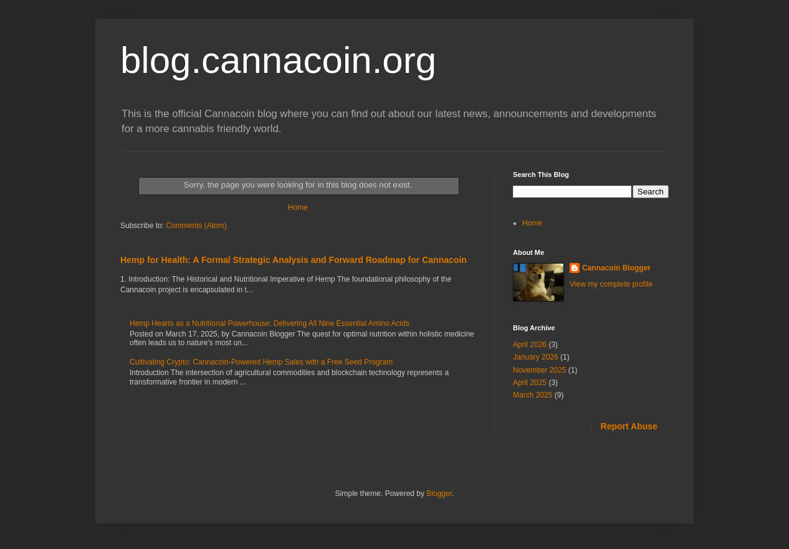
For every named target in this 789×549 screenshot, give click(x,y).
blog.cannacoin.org (278, 60)
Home (298, 207)
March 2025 (532, 395)
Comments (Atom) (196, 225)
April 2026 (530, 344)
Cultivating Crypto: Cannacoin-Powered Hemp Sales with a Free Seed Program (261, 362)
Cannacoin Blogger (616, 268)
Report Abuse (629, 426)
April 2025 (530, 382)
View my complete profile (611, 284)
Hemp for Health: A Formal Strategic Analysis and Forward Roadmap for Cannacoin (293, 260)
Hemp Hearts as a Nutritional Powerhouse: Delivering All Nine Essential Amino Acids (269, 323)
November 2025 (539, 370)
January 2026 (535, 357)
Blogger (439, 493)
